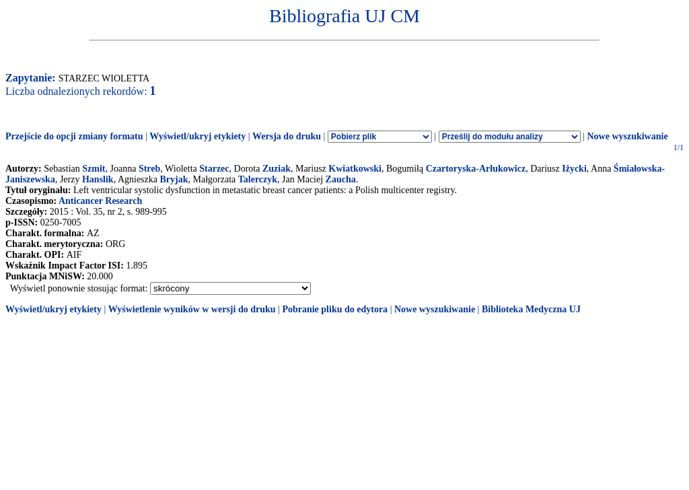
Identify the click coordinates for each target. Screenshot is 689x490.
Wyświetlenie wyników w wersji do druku (192, 309)
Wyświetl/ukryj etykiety (197, 136)
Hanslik (98, 179)
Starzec (214, 169)
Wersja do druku (286, 136)
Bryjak (173, 179)
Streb (149, 169)
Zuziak (276, 169)
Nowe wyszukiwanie (627, 136)
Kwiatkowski (355, 169)
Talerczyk (257, 179)
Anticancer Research (100, 201)
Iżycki (574, 169)
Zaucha (341, 179)
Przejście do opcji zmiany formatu (74, 136)
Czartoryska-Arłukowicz (476, 169)
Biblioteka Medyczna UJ (531, 309)
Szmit (93, 169)
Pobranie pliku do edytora (335, 309)
